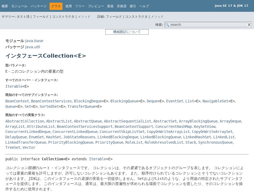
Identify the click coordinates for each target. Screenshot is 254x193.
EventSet (174, 101)
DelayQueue (16, 137)
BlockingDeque (88, 101)
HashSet (53, 137)
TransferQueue (81, 106)
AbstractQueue (88, 121)
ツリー (80, 6)
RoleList (134, 142)
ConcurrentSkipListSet (122, 131)
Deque (152, 101)
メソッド (84, 16)
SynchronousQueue (215, 142)
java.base (34, 41)
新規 (110, 6)
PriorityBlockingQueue (70, 142)
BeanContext (17, 101)
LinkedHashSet (197, 137)
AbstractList (59, 121)
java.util (32, 47)
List (189, 101)
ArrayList (15, 126)
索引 (133, 6)
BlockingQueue (124, 101)
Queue (10, 106)
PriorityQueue (109, 142)
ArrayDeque (230, 121)
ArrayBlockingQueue (198, 121)
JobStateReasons (79, 137)
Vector (29, 147)
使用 (68, 6)
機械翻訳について (127, 32)
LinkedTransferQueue (25, 142)
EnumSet (36, 137)
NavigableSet (215, 101)
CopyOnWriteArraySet (212, 131)
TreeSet (12, 147)
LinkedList (224, 137)
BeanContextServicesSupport (85, 126)
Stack (190, 142)
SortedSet (49, 106)
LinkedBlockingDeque (118, 137)
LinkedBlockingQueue (160, 137)
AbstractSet (165, 121)
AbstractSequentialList (127, 121)
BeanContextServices (51, 101)
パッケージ (39, 6)
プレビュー (96, 6)
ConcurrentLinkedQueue (75, 131)
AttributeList (41, 126)
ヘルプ (144, 6)
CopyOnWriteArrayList (168, 131)
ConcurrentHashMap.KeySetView (185, 126)
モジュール (19, 6)
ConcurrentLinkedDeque (27, 131)
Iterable (14, 86)
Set (28, 106)
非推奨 (121, 6)
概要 (5, 6)
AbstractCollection (24, 121)
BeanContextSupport (134, 126)
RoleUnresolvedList (164, 142)
